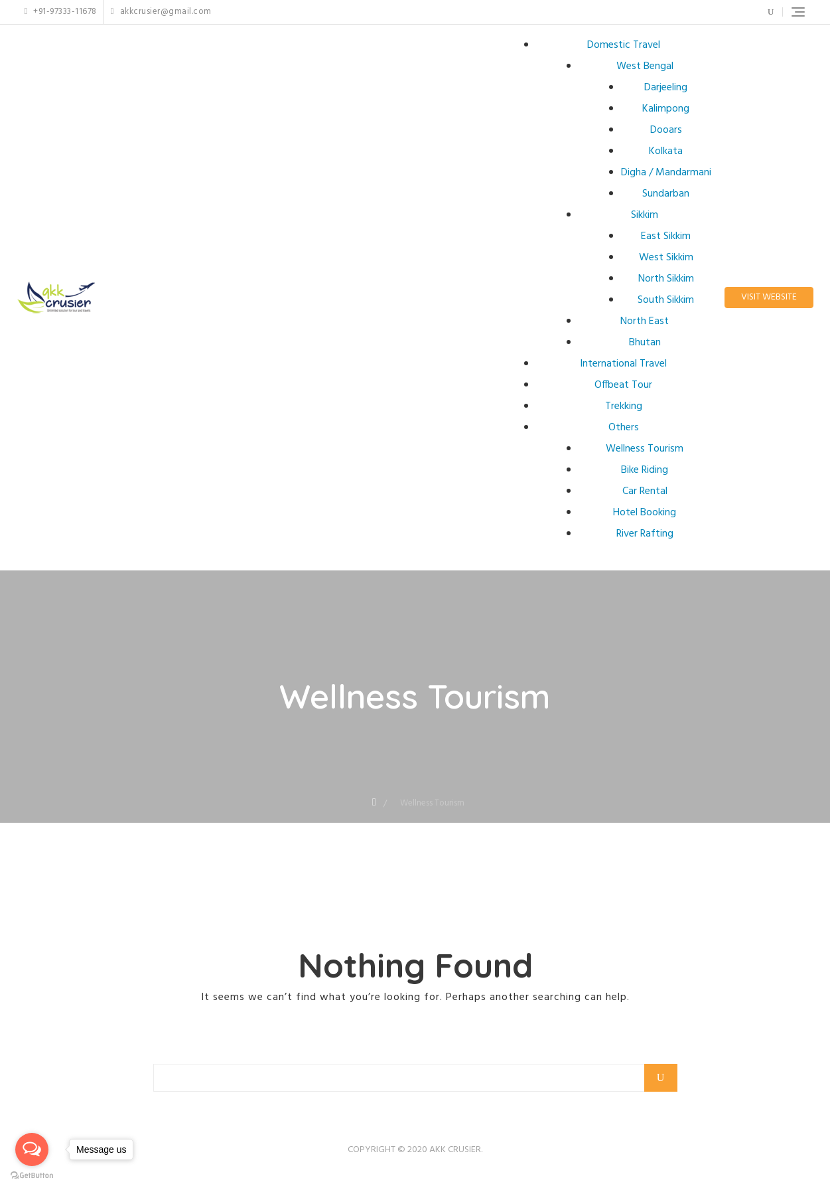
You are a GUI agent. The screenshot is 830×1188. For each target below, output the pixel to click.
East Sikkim (666, 236)
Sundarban (665, 194)
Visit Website (769, 297)
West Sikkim (666, 257)
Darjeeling (665, 87)
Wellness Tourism (644, 449)
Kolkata (666, 151)
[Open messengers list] (31, 1149)
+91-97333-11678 (61, 12)
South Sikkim (666, 300)
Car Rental (644, 491)
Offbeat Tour (623, 385)
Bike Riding (644, 470)
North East (644, 321)
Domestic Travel (623, 45)
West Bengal (644, 66)
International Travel (623, 364)
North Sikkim (666, 279)
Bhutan (645, 342)
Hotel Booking (644, 512)
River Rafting (644, 534)
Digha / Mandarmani (666, 172)
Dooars (666, 130)
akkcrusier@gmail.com (161, 12)
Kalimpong (665, 109)
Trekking (623, 406)
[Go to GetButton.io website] (32, 1175)
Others (623, 427)
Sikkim (644, 215)
